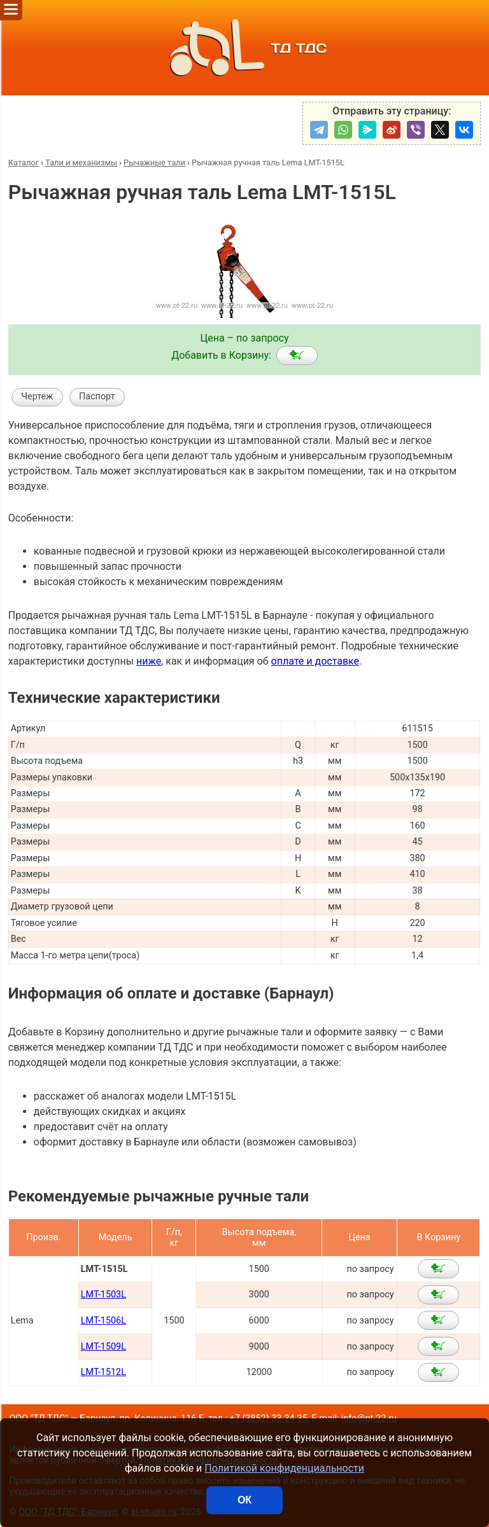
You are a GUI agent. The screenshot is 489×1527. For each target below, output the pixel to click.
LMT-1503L (103, 1294)
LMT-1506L (103, 1320)
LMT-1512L (103, 1372)
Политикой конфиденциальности (284, 1468)
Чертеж (37, 396)
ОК (244, 1500)
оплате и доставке (315, 661)
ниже (148, 661)
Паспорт (97, 396)
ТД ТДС (244, 47)
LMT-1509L (103, 1346)
